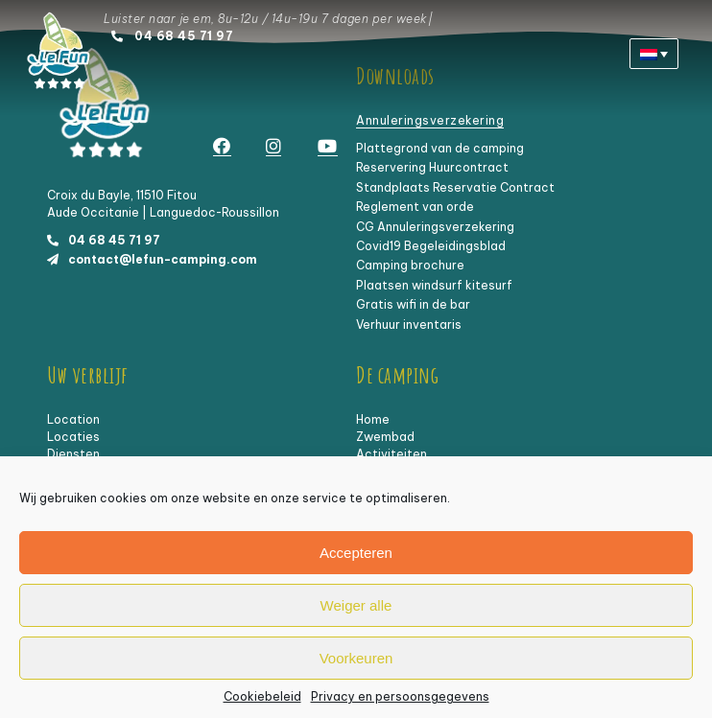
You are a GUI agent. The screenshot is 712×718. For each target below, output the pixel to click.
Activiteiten (391, 454)
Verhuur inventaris (409, 324)
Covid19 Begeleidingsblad (431, 246)
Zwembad (385, 436)
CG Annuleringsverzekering (435, 227)
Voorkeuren (356, 658)
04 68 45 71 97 (183, 36)
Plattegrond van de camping (440, 148)
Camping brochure (410, 265)
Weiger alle (356, 605)
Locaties (73, 436)
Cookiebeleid (262, 697)
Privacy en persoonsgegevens (400, 697)
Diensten (73, 454)
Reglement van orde (415, 206)
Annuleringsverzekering (430, 120)
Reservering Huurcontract (432, 167)
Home (373, 419)
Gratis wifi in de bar (413, 304)
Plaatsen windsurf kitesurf (434, 285)
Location (73, 419)
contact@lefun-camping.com (162, 259)
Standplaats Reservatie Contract (455, 187)
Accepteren (356, 552)
